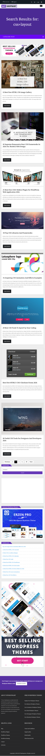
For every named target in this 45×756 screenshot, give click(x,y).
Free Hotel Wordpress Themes (31, 710)
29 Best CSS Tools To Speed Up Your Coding (19, 328)
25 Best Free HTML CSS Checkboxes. (11, 562)
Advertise (3, 745)
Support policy (28, 732)
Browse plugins (21, 683)
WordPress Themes (5, 735)
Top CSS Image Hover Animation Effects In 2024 (14, 546)
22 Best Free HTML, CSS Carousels (11, 550)
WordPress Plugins (5, 732)
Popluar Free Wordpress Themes (32, 701)
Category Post (9, 37)
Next (31, 462)
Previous (7, 462)
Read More (7, 105)
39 (26, 462)
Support (14, 1)
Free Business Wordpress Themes (32, 704)
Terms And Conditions (30, 728)
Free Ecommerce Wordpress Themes (33, 707)
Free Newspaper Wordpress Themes (33, 714)
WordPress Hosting (5, 738)
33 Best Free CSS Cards (8, 559)
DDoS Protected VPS (29, 738)
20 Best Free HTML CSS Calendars (11, 556)
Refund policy (28, 735)
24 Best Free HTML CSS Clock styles (11, 565)
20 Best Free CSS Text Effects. (10, 575)
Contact (3, 742)
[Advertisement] (22, 491)
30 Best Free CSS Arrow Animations (11, 572)
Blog (2, 728)
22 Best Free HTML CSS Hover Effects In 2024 (13, 569)
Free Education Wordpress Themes (32, 717)
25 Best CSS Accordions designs (10, 553)
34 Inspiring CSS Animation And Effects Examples (22, 278)
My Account (6, 1)
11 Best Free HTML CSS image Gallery (17, 92)
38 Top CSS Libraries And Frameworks (17, 233)
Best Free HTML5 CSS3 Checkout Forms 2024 (20, 383)
